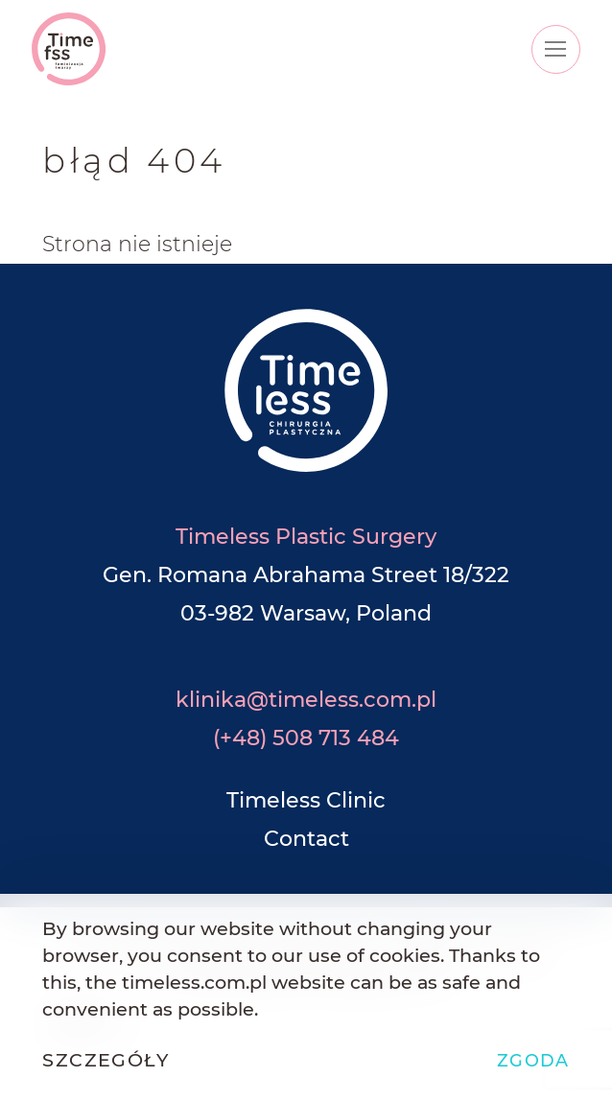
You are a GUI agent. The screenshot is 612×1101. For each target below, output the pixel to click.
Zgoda (533, 1060)
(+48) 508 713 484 (306, 738)
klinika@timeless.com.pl (306, 700)
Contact (306, 839)
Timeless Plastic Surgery (306, 537)
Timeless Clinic (306, 800)
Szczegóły (105, 1059)
